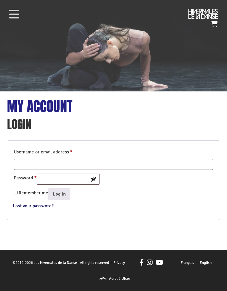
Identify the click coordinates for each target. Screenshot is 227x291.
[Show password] (93, 179)
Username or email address (43, 151)
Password (25, 177)
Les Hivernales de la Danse (55, 262)
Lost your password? (33, 206)
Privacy (119, 262)
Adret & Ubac (119, 278)
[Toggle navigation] (14, 14)
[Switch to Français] (187, 263)
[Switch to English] (206, 263)
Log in (59, 194)
